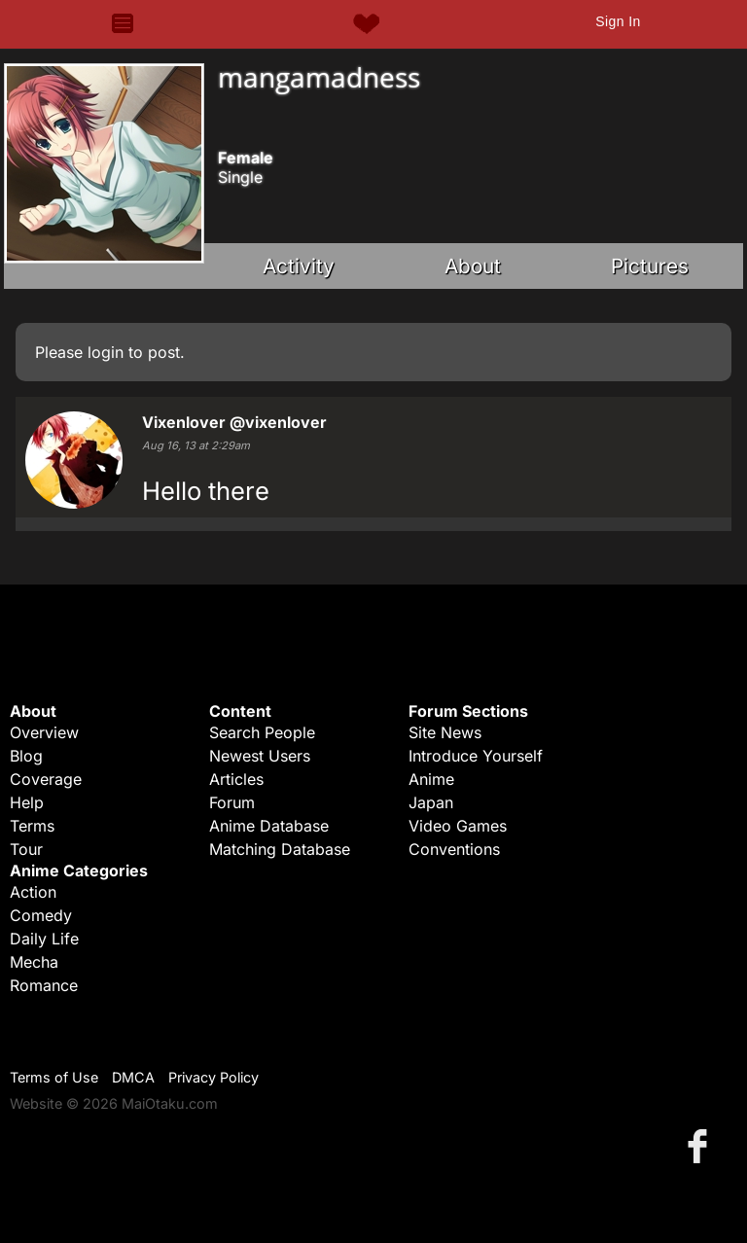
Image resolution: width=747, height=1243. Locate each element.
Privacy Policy (213, 1077)
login (106, 352)
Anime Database (269, 825)
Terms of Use (54, 1077)
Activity (299, 266)
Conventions (454, 849)
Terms (32, 825)
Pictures (650, 266)
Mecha (34, 962)
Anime (431, 779)
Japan (431, 802)
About (473, 266)
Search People (262, 732)
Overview (44, 732)
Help (27, 802)
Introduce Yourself (476, 755)
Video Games (458, 825)
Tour (26, 849)
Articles (236, 779)
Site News (445, 732)
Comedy (41, 915)
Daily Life (44, 938)
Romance (44, 985)
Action (33, 892)
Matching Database (279, 849)
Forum (232, 802)
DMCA (133, 1077)
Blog (26, 755)
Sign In (617, 21)
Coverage (46, 779)
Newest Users (259, 755)
